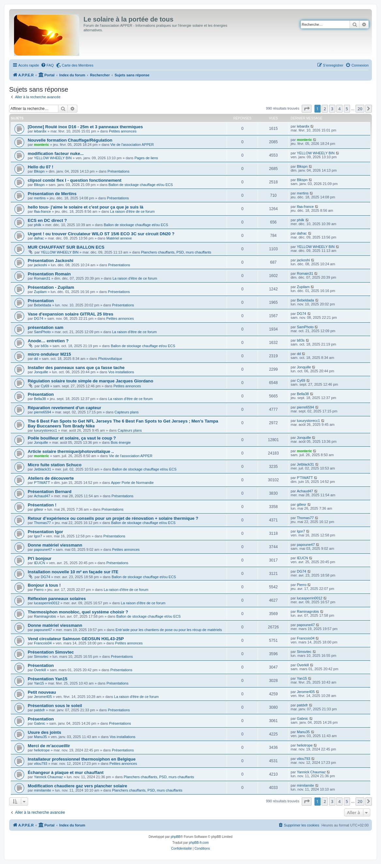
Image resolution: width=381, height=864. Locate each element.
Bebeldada (42, 305)
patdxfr (39, 710)
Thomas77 (42, 523)
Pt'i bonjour (40, 558)
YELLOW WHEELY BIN (53, 158)
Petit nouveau (42, 692)
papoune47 (43, 549)
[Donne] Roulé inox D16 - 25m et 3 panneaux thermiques (85, 126)
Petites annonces (122, 131)
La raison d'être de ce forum (132, 211)
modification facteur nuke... (56, 153)
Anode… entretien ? (48, 340)
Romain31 (42, 278)
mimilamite (42, 790)
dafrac (39, 238)
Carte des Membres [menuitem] (78, 65)
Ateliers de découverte (51, 478)
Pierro (38, 590)
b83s (45, 346)
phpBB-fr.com (199, 842)
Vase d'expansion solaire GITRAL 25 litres (70, 314)
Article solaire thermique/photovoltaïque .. (71, 451)
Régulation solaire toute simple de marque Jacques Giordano (90, 380)
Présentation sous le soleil (55, 705)
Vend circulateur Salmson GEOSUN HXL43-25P (76, 638)
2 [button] (325, 109)
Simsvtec (41, 656)
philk (37, 225)
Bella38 (40, 399)
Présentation (41, 300)
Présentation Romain (49, 273)
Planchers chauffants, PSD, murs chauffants (176, 252)
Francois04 (43, 643)
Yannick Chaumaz (48, 777)
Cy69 (45, 386)
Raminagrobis (45, 616)
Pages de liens (146, 158)
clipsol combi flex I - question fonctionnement (74, 180)
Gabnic (39, 723)
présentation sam (45, 327)
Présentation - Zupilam (51, 287)
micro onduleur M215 (49, 354)
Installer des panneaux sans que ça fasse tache (76, 367)
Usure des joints (44, 732)
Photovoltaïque (110, 359)
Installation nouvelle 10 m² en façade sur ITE (73, 571)
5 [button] (347, 109)
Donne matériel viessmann (55, 545)
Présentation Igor (45, 531)
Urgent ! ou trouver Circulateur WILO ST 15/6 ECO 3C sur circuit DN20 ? (101, 233)
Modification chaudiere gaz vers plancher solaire (77, 785)
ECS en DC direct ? (47, 220)
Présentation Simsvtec (51, 652)
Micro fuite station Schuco (55, 464)
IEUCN (39, 563)
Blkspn (39, 171)
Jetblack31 (42, 469)
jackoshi (40, 265)
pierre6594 (42, 412)
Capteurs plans (126, 412)
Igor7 (38, 536)
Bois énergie (120, 442)
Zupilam (40, 292)
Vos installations (121, 372)
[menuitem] (47, 65)
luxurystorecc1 (45, 430)
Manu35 (40, 737)
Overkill (40, 670)
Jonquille (41, 372)
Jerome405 (43, 697)
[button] (307, 109)
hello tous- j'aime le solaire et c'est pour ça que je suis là (85, 207)
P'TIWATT (42, 483)
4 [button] (339, 109)
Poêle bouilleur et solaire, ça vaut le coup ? (72, 438)
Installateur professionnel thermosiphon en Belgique (81, 759)
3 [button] (332, 109)
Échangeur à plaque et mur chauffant (65, 772)
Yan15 (39, 683)
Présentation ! (42, 504)
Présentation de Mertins (52, 193)
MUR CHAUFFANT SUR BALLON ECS (66, 247)
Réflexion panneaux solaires (57, 598)
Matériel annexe (119, 238)
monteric (41, 145)
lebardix (40, 131)
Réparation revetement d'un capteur (64, 407)
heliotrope (42, 750)
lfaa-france (42, 211)
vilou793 (40, 763)
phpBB (175, 837)
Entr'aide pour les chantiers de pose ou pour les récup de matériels (168, 630)
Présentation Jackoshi (50, 260)
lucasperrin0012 (46, 603)
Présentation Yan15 (47, 678)
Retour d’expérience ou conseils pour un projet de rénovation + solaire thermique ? (113, 518)
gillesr (38, 509)
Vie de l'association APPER (132, 145)
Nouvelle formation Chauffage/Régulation (70, 140)
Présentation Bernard (49, 491)
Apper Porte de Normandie (132, 483)
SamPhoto (42, 332)
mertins (40, 198)
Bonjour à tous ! (44, 585)
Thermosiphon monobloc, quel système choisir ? (78, 611)
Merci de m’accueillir (49, 745)
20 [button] (360, 109)
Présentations (118, 171)
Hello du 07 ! (40, 166)
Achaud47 (42, 496)
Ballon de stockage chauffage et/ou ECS (140, 185)
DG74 (38, 318)
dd (36, 359)
